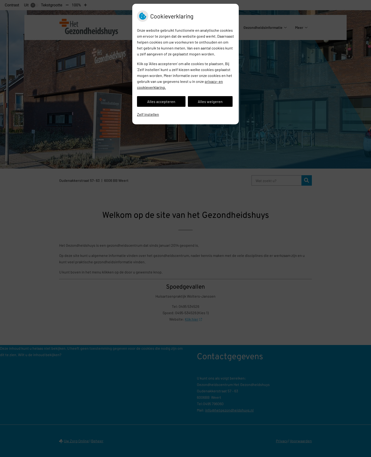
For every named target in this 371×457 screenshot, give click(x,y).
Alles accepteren (161, 101)
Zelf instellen (148, 114)
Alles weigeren (210, 101)
